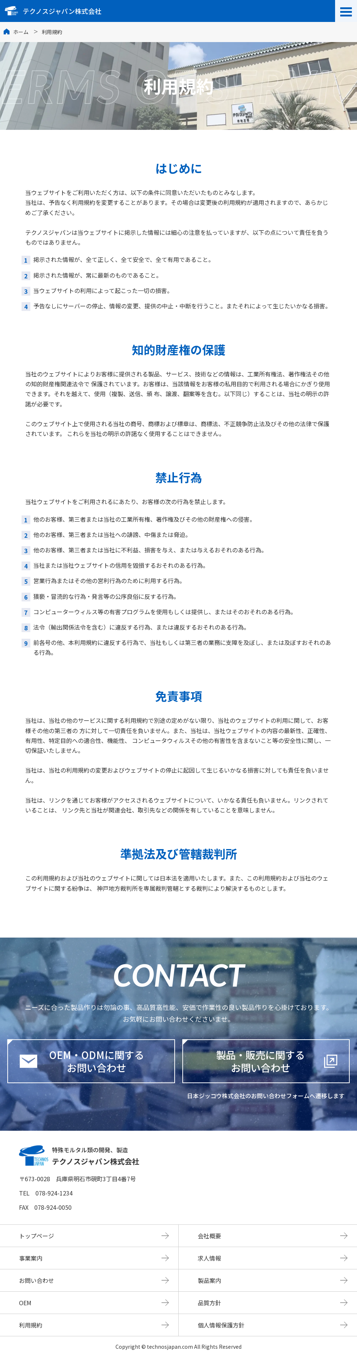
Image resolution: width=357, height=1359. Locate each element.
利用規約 (30, 1325)
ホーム (21, 31)
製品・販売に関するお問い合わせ (260, 1061)
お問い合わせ (36, 1280)
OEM (25, 1302)
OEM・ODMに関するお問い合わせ (82, 1061)
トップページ (36, 1235)
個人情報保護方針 (221, 1325)
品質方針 (209, 1302)
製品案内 (209, 1280)
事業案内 (30, 1258)
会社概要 (209, 1235)
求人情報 (209, 1258)
